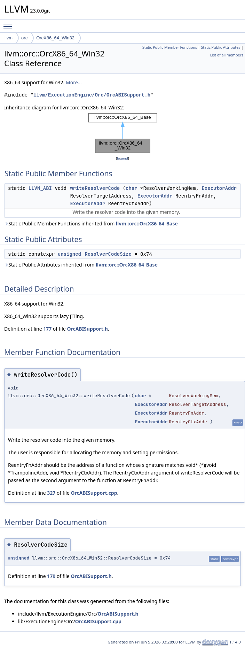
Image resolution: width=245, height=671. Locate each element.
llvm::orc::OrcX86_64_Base (147, 223)
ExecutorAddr (219, 188)
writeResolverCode (95, 188)
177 (47, 328)
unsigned (69, 254)
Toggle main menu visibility (9, 23)
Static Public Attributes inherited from (81, 264)
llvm (9, 37)
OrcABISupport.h (87, 328)
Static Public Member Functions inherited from (91, 223)
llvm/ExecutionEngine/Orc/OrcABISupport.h (91, 95)
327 (51, 492)
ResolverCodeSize (108, 254)
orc (24, 37)
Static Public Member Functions (169, 47)
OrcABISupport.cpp (94, 492)
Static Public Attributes (220, 47)
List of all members (226, 55)
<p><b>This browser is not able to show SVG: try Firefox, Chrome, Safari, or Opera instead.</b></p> (123, 133)
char (131, 188)
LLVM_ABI (40, 188)
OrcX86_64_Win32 (55, 37)
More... (74, 82)
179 (51, 576)
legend (122, 158)
